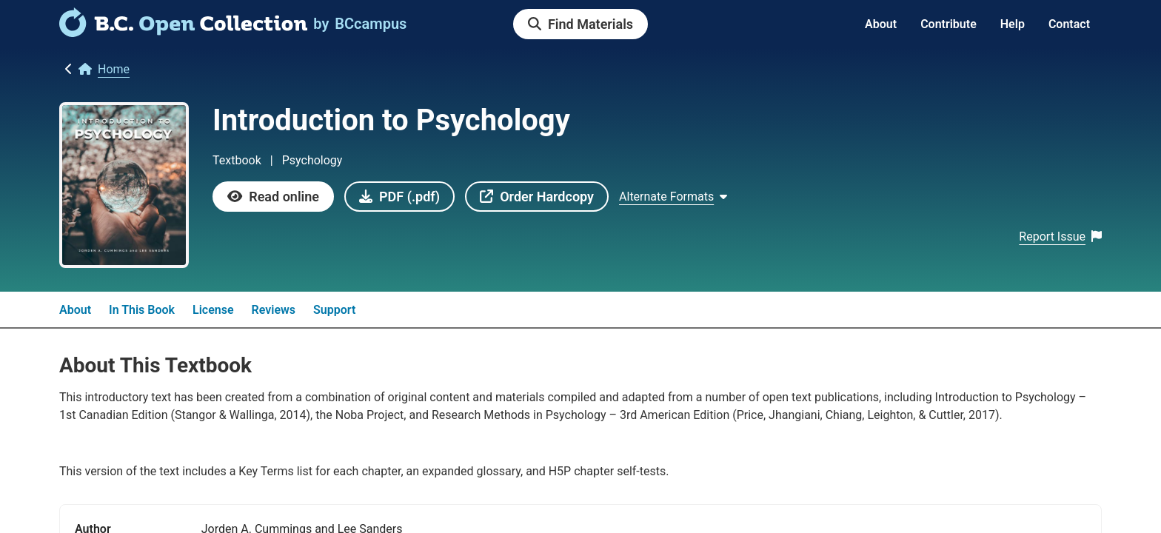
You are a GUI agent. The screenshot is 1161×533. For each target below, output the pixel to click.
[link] (183, 32)
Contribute (948, 24)
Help (1012, 24)
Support (334, 310)
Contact (1069, 24)
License (213, 310)
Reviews (274, 310)
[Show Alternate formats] (673, 197)
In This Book (142, 310)
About (881, 24)
